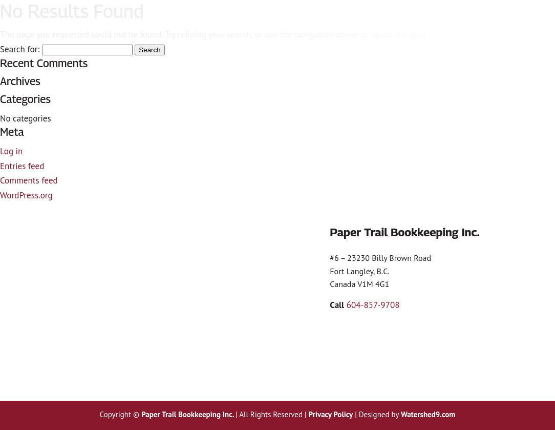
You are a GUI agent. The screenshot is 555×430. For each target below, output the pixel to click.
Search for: (19, 49)
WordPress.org (26, 195)
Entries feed (22, 166)
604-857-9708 (373, 305)
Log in (11, 151)
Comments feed (29, 180)
